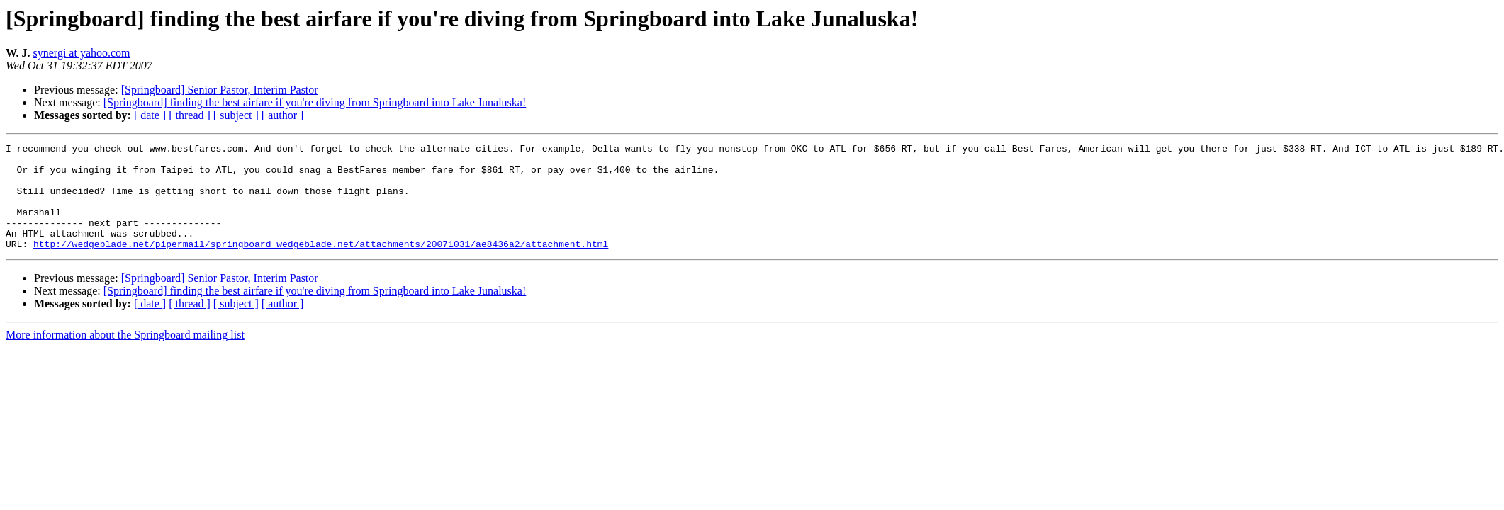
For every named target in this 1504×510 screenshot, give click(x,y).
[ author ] (283, 115)
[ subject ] (236, 115)
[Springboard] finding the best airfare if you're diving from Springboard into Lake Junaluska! (315, 102)
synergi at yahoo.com (81, 53)
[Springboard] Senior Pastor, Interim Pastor (219, 90)
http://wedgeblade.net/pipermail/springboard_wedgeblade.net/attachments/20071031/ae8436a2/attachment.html (320, 265)
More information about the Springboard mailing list (125, 356)
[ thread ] (190, 115)
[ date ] (150, 115)
